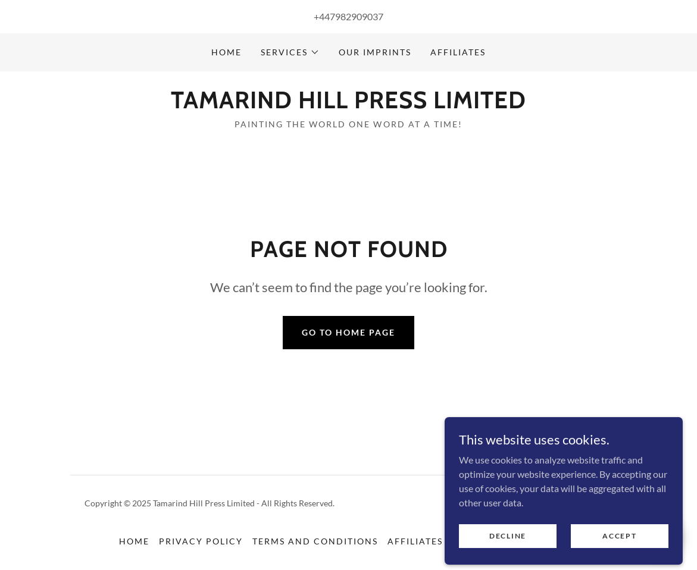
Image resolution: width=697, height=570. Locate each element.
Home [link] (226, 52)
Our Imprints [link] (375, 52)
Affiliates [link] (458, 52)
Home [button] (134, 541)
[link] (348, 104)
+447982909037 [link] (348, 16)
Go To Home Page (348, 332)
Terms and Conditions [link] (315, 541)
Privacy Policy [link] (201, 541)
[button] (290, 52)
